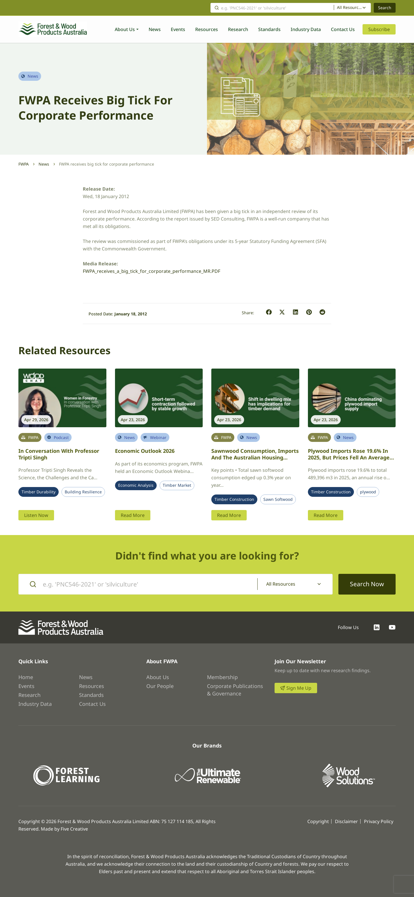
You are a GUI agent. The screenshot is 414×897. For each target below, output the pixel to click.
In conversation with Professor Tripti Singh (58, 454)
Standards (269, 29)
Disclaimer (346, 821)
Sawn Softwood (278, 499)
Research (238, 29)
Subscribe (379, 29)
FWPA (23, 164)
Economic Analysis (136, 485)
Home (25, 677)
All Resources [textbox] (349, 7)
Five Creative (74, 829)
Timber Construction (234, 499)
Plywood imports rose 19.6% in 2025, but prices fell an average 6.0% (349, 457)
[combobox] (352, 8)
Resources (206, 29)
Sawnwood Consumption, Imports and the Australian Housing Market (255, 457)
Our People (160, 686)
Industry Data (306, 29)
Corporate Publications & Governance (235, 690)
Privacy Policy (378, 821)
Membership (222, 677)
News (155, 29)
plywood (368, 492)
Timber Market (177, 485)
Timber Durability (38, 492)
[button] (269, 312)
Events (178, 29)
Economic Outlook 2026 (145, 450)
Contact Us (343, 29)
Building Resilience (83, 492)
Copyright (318, 821)
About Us (125, 29)
